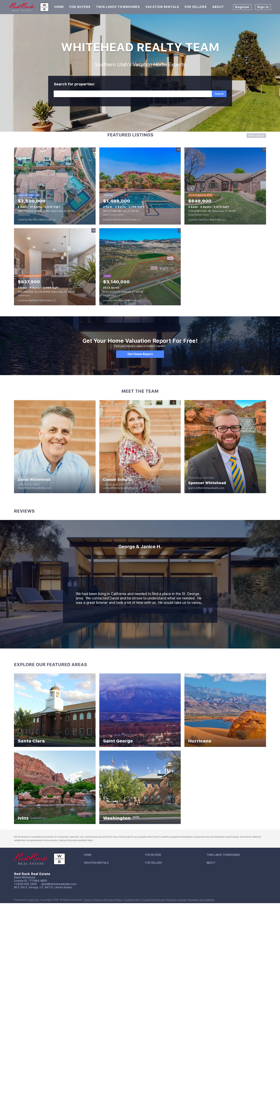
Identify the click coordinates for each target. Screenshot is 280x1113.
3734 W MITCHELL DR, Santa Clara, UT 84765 (212, 211)
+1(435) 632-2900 (25, 884)
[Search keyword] (133, 94)
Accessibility (207, 899)
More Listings (256, 135)
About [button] (218, 7)
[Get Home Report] (140, 354)
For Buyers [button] (79, 7)
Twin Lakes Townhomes (118, 7)
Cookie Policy (132, 899)
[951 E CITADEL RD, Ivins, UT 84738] (140, 186)
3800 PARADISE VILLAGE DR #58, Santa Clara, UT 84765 (46, 292)
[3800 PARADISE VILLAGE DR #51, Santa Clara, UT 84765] (55, 186)
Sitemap (193, 899)
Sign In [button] (263, 7)
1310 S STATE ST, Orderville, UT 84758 (123, 292)
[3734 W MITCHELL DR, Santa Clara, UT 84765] (225, 186)
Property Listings (177, 899)
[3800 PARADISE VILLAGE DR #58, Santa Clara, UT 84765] (55, 266)
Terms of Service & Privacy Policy (102, 899)
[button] (219, 94)
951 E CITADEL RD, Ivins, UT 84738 (120, 211)
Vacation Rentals (162, 7)
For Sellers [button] (196, 7)
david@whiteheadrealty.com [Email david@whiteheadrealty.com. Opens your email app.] (58, 884)
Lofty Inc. (34, 899)
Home (59, 7)
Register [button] (242, 7)
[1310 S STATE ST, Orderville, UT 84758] (140, 266)
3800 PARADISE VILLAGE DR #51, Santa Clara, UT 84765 (46, 211)
